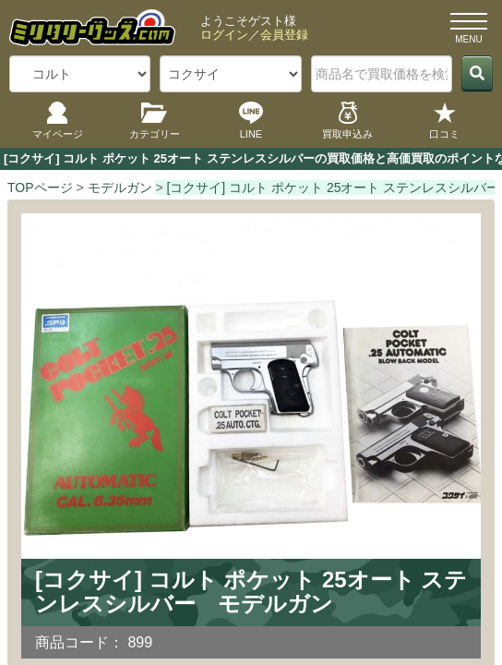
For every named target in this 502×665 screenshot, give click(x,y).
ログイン (224, 35)
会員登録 (284, 35)
